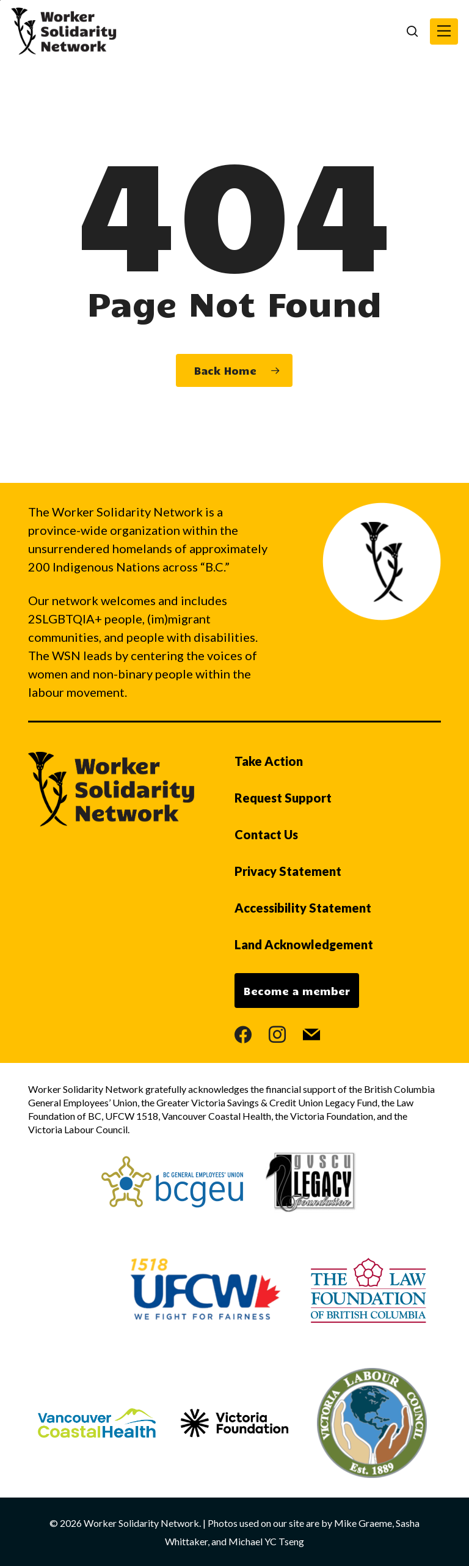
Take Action (268, 761)
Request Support (283, 797)
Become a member (297, 991)
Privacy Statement (287, 871)
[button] (444, 31)
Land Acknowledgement (303, 944)
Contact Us (266, 834)
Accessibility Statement (302, 907)
